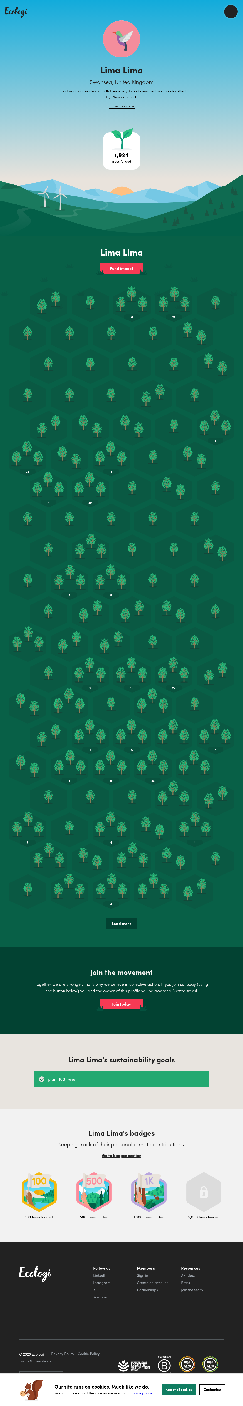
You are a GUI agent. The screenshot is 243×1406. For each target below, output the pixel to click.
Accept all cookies (179, 1389)
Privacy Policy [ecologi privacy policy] (62, 1353)
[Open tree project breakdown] (121, 151)
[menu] (231, 11)
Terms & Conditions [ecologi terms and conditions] (35, 1361)
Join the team (192, 1290)
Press (185, 1282)
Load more (122, 924)
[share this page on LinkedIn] (237, 84)
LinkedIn (100, 1275)
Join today (121, 1004)
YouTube (100, 1297)
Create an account (152, 1282)
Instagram (101, 1282)
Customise (212, 1389)
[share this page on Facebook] (237, 65)
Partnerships (147, 1290)
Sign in (142, 1275)
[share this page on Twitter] (237, 74)
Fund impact (121, 268)
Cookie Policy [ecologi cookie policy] (89, 1353)
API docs (188, 1275)
